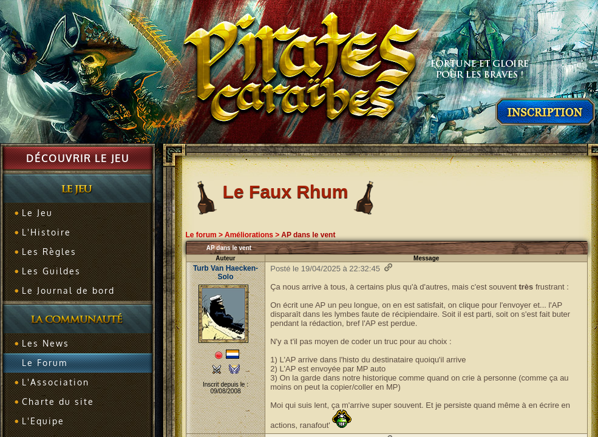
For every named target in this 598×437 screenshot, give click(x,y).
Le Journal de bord (68, 290)
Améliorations (249, 235)
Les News (45, 343)
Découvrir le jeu (77, 158)
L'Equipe (43, 421)
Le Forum (44, 362)
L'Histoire (46, 232)
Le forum (200, 235)
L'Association (55, 382)
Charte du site (58, 401)
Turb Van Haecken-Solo (225, 272)
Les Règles (49, 251)
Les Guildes (51, 271)
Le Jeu (37, 213)
